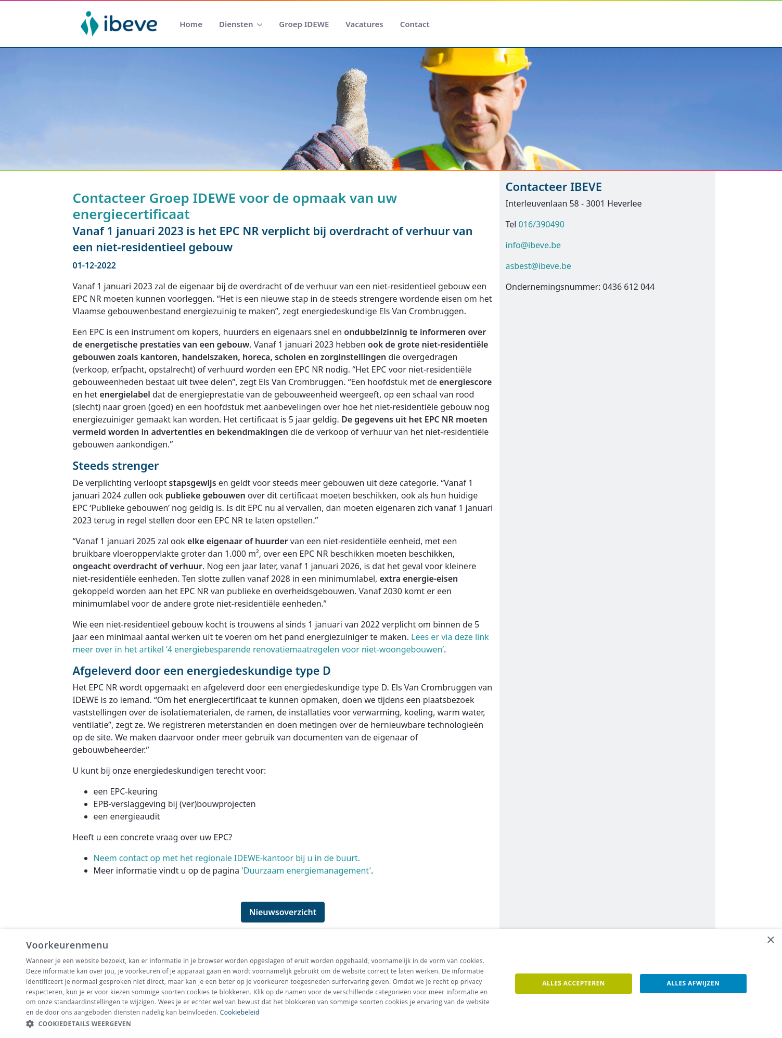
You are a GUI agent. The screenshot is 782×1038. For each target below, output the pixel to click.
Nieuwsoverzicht (283, 912)
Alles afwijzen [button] (693, 983)
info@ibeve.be (533, 245)
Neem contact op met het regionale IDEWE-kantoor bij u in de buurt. (227, 858)
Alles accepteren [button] (573, 983)
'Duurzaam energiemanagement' (306, 870)
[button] (261, 1024)
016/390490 (542, 224)
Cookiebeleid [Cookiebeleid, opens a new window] (240, 1012)
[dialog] (391, 983)
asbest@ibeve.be (538, 266)
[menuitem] (191, 24)
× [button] (770, 940)
